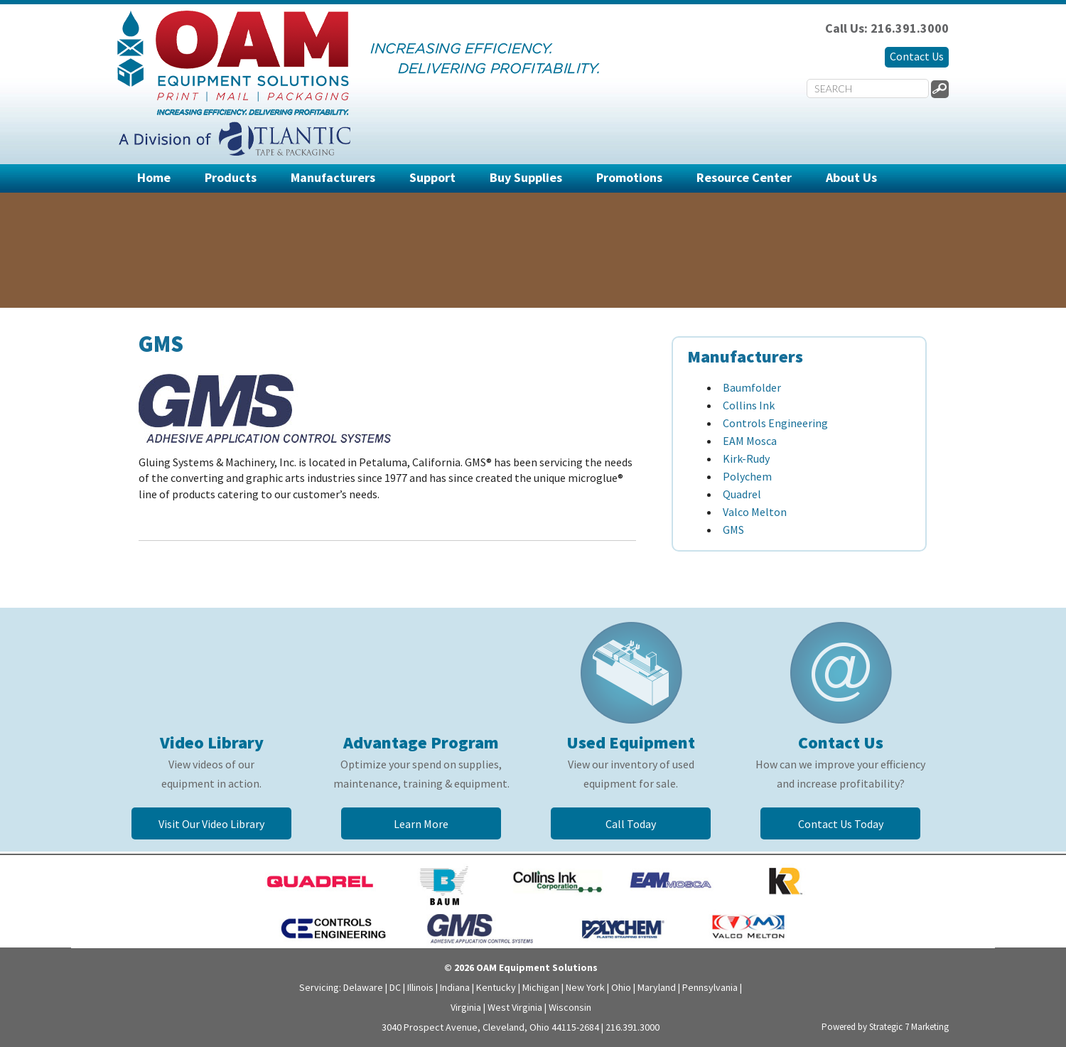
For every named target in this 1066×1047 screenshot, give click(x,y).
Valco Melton (755, 512)
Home (154, 177)
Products (231, 177)
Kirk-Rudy (746, 458)
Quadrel (742, 494)
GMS (733, 529)
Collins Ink (749, 405)
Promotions (629, 177)
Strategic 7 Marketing (909, 1027)
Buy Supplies (526, 177)
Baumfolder (752, 387)
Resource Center (744, 177)
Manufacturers (333, 177)
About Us (851, 177)
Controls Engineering (775, 423)
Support (432, 177)
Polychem (747, 476)
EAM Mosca (750, 441)
